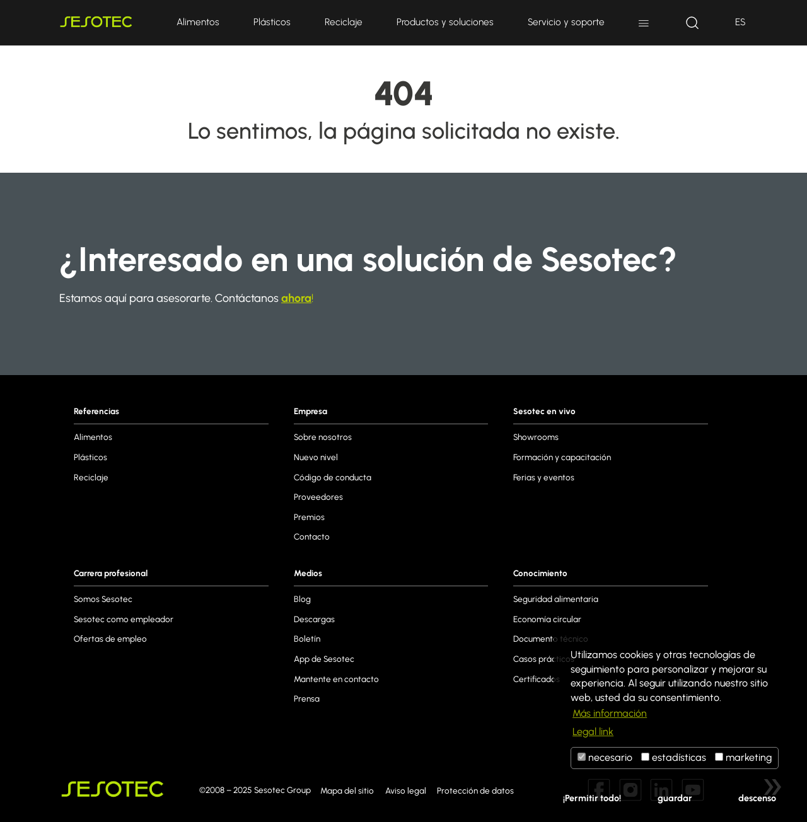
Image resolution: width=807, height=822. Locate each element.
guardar (675, 798)
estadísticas (673, 757)
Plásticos (272, 22)
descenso (757, 798)
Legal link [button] (592, 732)
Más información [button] (609, 713)
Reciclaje (344, 22)
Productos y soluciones (445, 22)
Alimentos (198, 22)
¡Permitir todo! (592, 798)
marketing (743, 757)
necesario (605, 757)
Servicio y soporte (566, 22)
